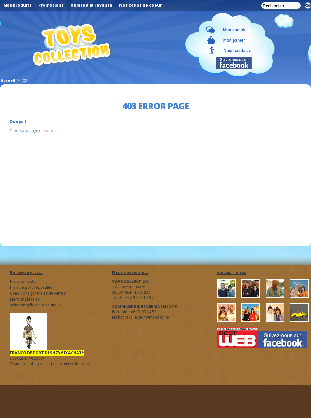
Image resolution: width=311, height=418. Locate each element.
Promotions (50, 5)
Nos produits (17, 5)
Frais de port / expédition (32, 287)
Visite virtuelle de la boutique (35, 305)
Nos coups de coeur (140, 5)
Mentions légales (24, 299)
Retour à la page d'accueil (32, 130)
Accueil (8, 80)
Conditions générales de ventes (38, 293)
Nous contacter (23, 281)
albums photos (231, 272)
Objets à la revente (91, 5)
